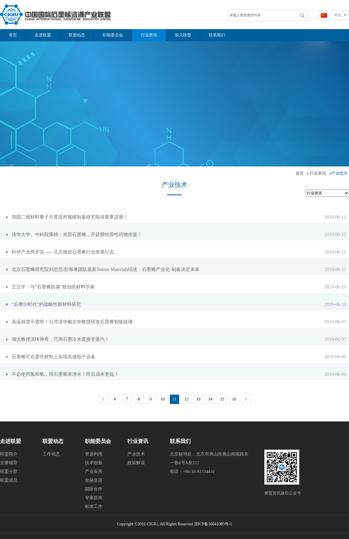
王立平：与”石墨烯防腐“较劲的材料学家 (53, 286)
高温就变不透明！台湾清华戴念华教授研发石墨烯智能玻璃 (72, 321)
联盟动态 (52, 441)
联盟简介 (8, 454)
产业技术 (136, 454)
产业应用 (93, 471)
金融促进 (93, 480)
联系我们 (180, 441)
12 (186, 399)
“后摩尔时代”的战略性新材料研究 (46, 304)
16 (234, 399)
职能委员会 (98, 441)
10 (163, 399)
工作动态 (51, 454)
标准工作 (93, 506)
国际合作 (93, 489)
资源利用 (93, 454)
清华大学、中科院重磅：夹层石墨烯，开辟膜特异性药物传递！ (77, 234)
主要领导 (8, 462)
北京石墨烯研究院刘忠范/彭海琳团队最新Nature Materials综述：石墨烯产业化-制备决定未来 (106, 269)
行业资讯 (318, 173)
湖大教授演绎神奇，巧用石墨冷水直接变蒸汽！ (60, 339)
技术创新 (93, 462)
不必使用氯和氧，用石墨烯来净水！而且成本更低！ (65, 374)
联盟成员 (8, 480)
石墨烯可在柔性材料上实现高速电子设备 (53, 356)
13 (198, 399)
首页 (299, 173)
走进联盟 (10, 441)
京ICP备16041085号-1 (213, 524)
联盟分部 (8, 471)
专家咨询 (93, 497)
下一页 (246, 399)
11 (174, 399)
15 (222, 399)
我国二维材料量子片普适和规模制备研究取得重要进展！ (70, 216)
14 (210, 399)
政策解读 (136, 462)
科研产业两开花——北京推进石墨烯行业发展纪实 (63, 251)
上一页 (103, 399)
